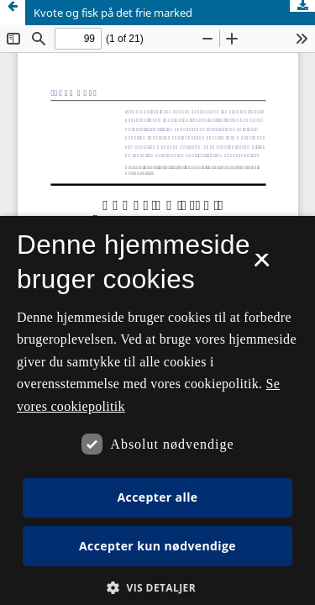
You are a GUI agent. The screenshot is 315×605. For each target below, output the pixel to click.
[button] (157, 587)
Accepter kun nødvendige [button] (157, 546)
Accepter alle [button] (157, 497)
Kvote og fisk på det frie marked (113, 12)
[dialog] (157, 410)
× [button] (261, 265)
